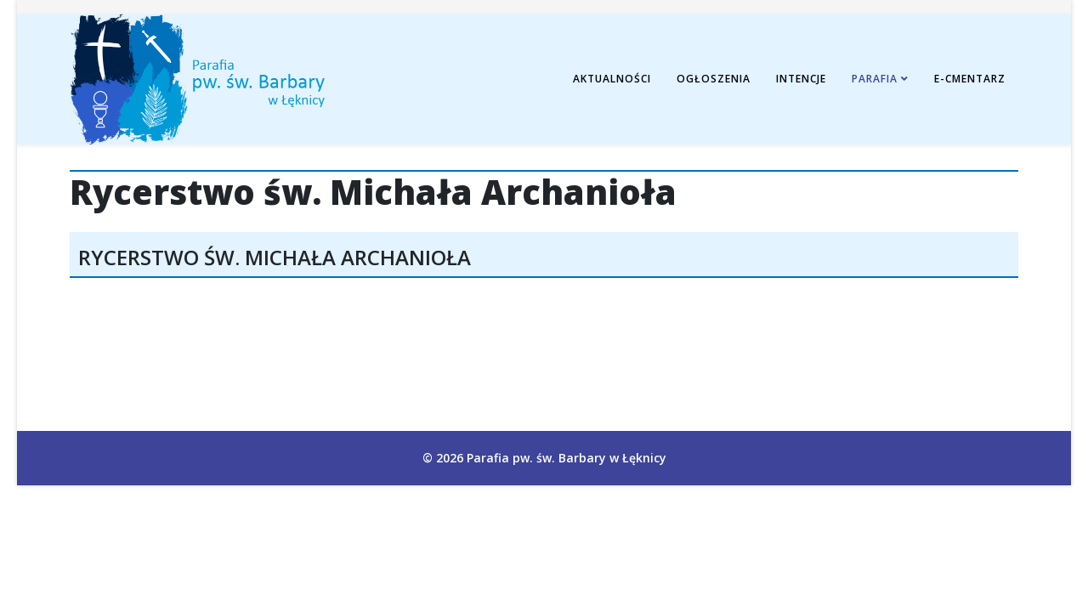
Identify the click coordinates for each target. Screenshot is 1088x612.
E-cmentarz (970, 78)
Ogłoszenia (714, 78)
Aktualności (612, 78)
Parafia (875, 78)
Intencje (801, 78)
